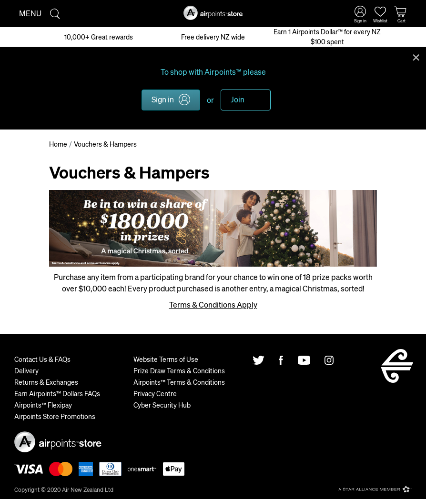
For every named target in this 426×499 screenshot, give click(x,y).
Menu (30, 13)
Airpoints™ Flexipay (43, 404)
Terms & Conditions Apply (213, 304)
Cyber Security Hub (162, 404)
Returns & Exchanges (46, 382)
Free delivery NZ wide (213, 36)
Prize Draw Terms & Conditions (179, 370)
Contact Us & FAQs (42, 359)
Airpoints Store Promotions (54, 416)
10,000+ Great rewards (98, 36)
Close (416, 57)
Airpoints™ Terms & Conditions (179, 382)
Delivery (26, 370)
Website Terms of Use (165, 359)
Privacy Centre (155, 393)
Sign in (163, 99)
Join (237, 99)
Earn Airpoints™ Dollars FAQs (57, 393)
